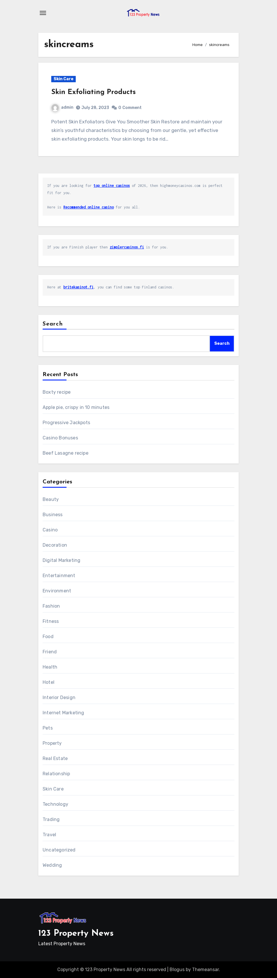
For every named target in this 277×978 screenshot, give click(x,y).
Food (48, 636)
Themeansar (205, 969)
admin (62, 107)
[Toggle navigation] (43, 12)
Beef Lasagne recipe (65, 453)
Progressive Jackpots (66, 422)
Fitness (51, 621)
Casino (50, 530)
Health (50, 667)
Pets (48, 728)
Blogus (177, 969)
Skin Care (63, 78)
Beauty (51, 499)
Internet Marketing (63, 712)
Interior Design (59, 697)
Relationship (56, 773)
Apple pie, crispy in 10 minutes (76, 407)
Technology (55, 804)
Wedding (52, 865)
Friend (50, 651)
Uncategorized (59, 850)
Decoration (55, 545)
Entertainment (59, 575)
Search (53, 324)
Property (52, 743)
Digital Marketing (61, 560)
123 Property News (76, 933)
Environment (57, 591)
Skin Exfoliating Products (93, 92)
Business (53, 514)
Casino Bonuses (60, 438)
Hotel (48, 682)
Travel (49, 834)
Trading (51, 819)
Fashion (51, 606)
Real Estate (55, 758)
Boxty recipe (57, 392)
